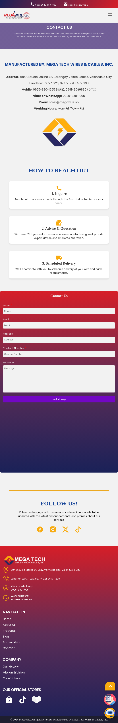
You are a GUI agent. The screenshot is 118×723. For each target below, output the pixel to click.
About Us (9, 625)
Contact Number (14, 348)
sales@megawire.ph (75, 4)
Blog (6, 636)
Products (9, 631)
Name (7, 305)
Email (7, 319)
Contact (9, 648)
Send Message (59, 399)
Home (7, 619)
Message (8, 362)
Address (8, 334)
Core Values (11, 678)
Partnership (11, 642)
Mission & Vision (14, 672)
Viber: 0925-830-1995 (43, 4)
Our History (11, 666)
